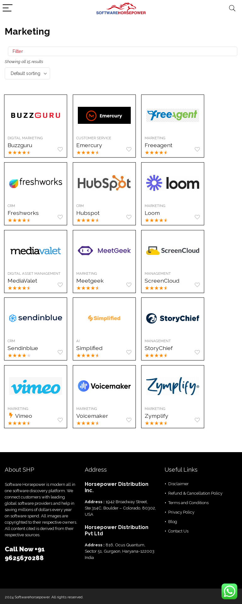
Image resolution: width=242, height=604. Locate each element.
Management (162, 273)
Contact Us (178, 531)
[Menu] (7, 8)
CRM (12, 206)
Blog (172, 521)
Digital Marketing (25, 138)
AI (80, 341)
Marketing (159, 138)
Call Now (20, 549)
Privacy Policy (181, 512)
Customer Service (95, 138)
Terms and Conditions (188, 502)
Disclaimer (178, 483)
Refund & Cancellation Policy (195, 493)
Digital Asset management (34, 273)
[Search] (232, 8)
